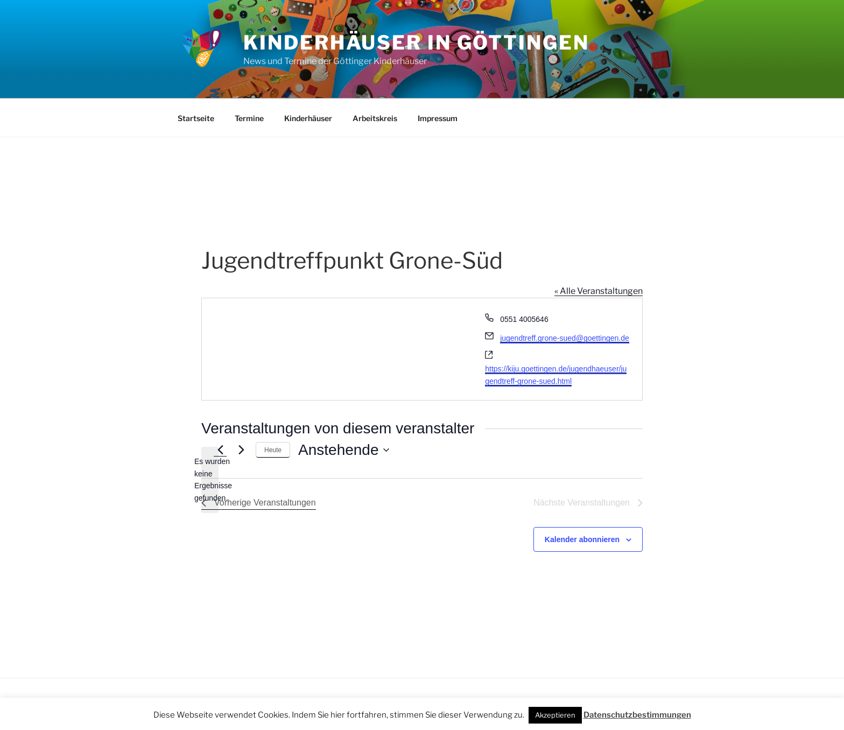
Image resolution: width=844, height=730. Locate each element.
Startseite (196, 118)
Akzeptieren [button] (555, 715)
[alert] (210, 480)
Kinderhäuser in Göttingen (416, 42)
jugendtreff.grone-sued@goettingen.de (564, 338)
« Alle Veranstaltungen (598, 291)
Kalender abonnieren (582, 539)
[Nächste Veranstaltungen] (241, 450)
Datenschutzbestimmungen (637, 715)
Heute (273, 450)
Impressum (438, 118)
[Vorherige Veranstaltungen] (220, 450)
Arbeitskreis (375, 118)
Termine (249, 118)
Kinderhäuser (308, 118)
